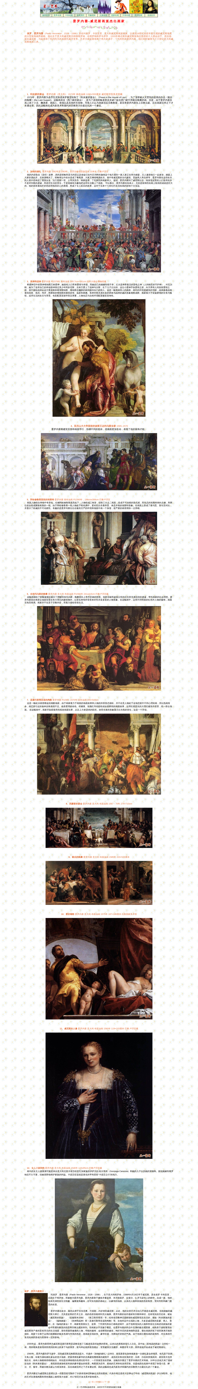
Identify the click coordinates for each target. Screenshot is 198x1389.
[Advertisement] (73, 66)
